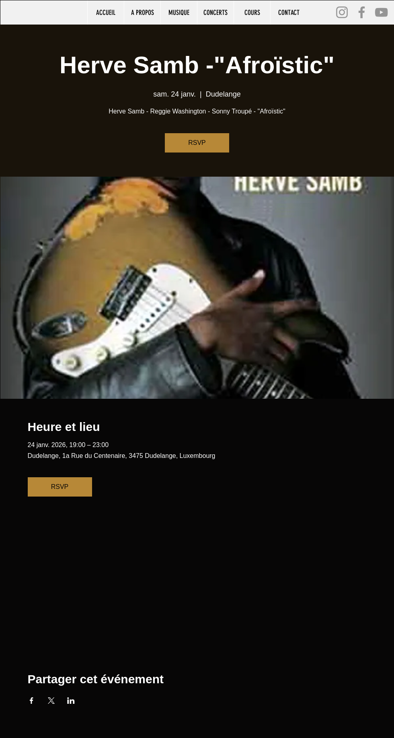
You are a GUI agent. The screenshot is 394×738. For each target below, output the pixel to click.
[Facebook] (361, 12)
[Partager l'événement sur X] (51, 700)
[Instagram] (342, 12)
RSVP (197, 142)
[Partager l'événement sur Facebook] (31, 700)
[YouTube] (381, 12)
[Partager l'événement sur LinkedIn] (71, 700)
